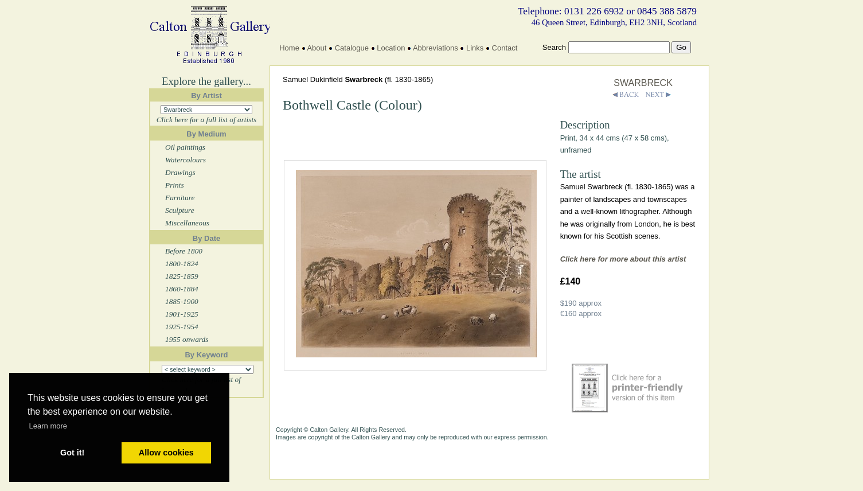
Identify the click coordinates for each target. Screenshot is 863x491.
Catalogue (352, 48)
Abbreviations (435, 48)
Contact (505, 48)
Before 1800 (183, 251)
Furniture (179, 197)
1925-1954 (181, 326)
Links (474, 48)
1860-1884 (181, 289)
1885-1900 (181, 301)
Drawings (180, 172)
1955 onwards (186, 339)
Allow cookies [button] (166, 452)
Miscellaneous (187, 223)
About (316, 48)
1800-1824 (181, 263)
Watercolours (185, 159)
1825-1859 (181, 276)
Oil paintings (185, 147)
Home (289, 48)
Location (391, 48)
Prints (174, 185)
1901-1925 (181, 314)
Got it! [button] (72, 452)
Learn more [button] (48, 426)
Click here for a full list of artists (207, 119)
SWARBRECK (643, 83)
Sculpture (179, 210)
